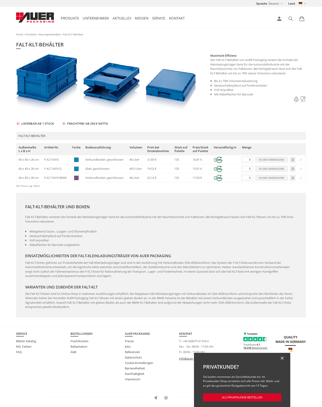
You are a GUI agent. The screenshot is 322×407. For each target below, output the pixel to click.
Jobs (128, 346)
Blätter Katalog (26, 341)
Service (158, 18)
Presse (129, 341)
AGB (73, 352)
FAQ (19, 352)
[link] (279, 19)
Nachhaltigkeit (134, 374)
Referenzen (132, 352)
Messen (141, 18)
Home (19, 34)
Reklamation (78, 346)
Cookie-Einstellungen (139, 363)
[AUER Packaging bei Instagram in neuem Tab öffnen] (166, 398)
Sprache (261, 3)
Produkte (70, 18)
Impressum (132, 379)
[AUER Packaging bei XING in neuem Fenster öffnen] (156, 398)
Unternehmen (96, 18)
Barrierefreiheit (135, 368)
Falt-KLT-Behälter (73, 34)
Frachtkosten (79, 341)
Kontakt (177, 18)
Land (291, 3)
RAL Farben (23, 346)
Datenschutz (133, 357)
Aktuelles (122, 18)
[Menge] (247, 159)
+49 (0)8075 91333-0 (195, 341)
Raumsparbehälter (50, 34)
